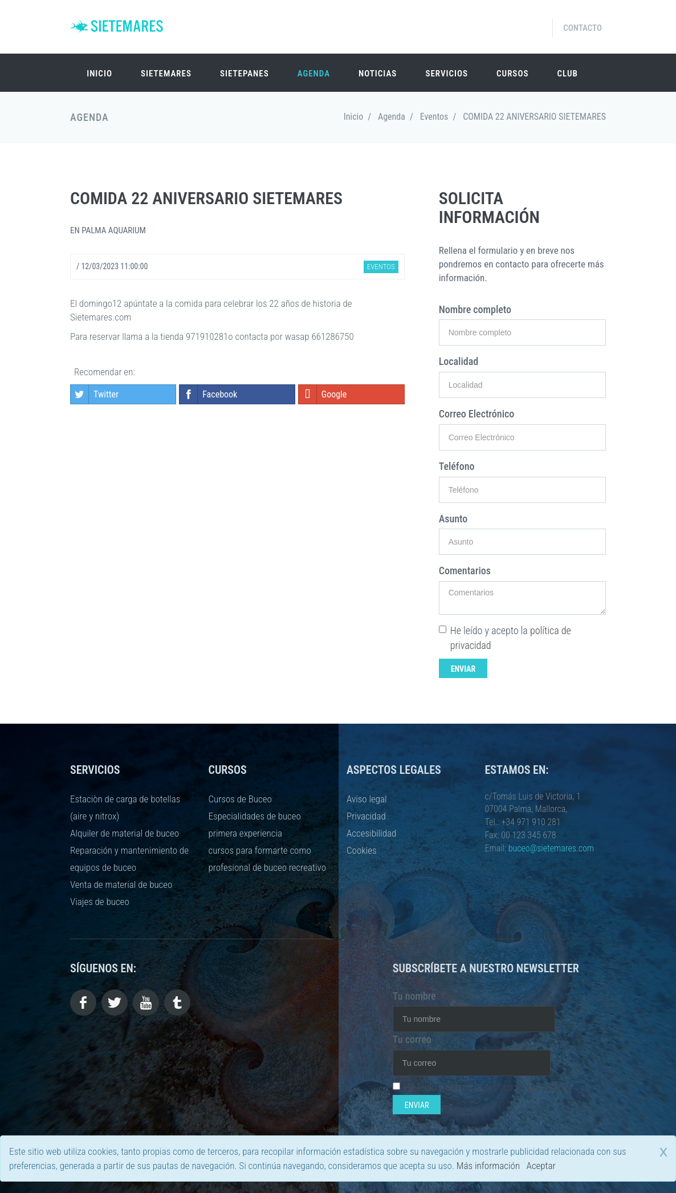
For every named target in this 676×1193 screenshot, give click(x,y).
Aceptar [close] (541, 1165)
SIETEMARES (166, 73)
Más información (488, 1165)
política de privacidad (526, 1087)
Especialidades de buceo (255, 816)
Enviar (463, 668)
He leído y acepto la (505, 637)
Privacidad (366, 816)
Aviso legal (367, 799)
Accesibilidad (371, 833)
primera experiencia (245, 833)
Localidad (459, 361)
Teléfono (457, 466)
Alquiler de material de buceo (124, 833)
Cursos (512, 73)
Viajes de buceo (99, 901)
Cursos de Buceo (240, 799)
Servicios (446, 73)
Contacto (582, 28)
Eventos (434, 116)
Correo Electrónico (477, 414)
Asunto (453, 519)
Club (567, 73)
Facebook (208, 394)
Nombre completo (475, 309)
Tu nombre (414, 996)
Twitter (95, 394)
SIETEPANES (244, 73)
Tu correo (412, 1039)
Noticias (378, 73)
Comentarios (465, 571)
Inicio (99, 73)
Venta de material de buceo (121, 884)
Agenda (314, 73)
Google (323, 394)
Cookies (362, 850)
